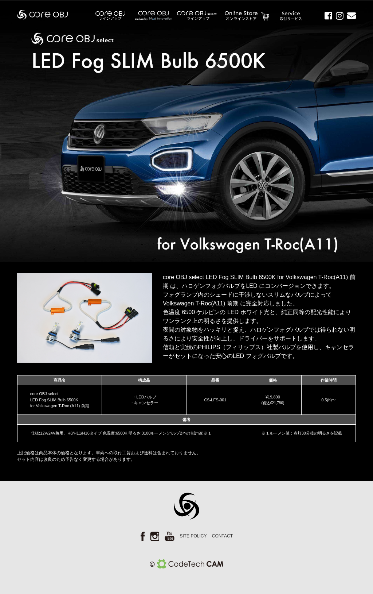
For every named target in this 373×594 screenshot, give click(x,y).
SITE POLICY (193, 536)
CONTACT (222, 536)
